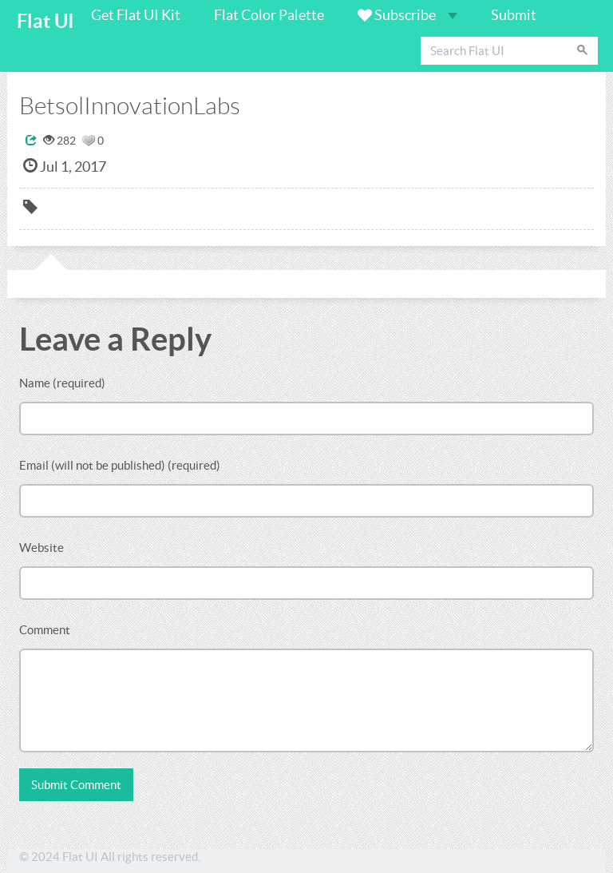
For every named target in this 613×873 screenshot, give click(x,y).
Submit (513, 14)
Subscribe (407, 14)
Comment (44, 630)
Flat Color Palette (269, 14)
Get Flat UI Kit (135, 14)
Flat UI (45, 21)
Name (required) (62, 383)
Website (41, 547)
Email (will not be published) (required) (119, 465)
